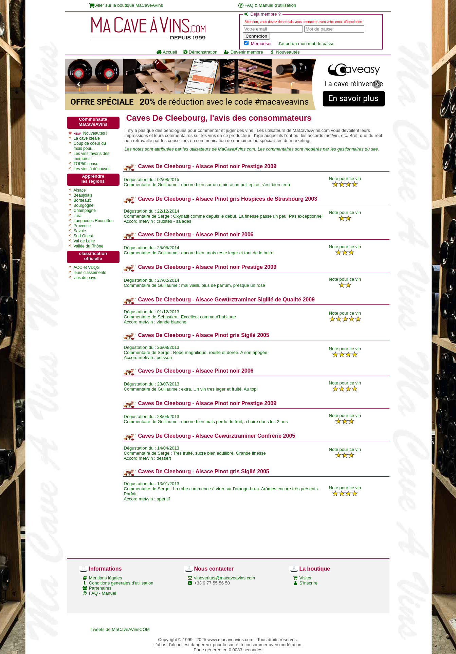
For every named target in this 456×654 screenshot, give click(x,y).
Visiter (305, 577)
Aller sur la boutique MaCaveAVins (126, 5)
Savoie (80, 231)
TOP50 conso (86, 163)
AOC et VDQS (87, 267)
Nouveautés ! (95, 133)
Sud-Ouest (83, 236)
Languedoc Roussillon (94, 220)
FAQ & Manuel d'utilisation (267, 5)
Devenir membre (243, 52)
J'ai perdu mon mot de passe (306, 43)
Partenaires (100, 588)
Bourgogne (84, 205)
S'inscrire (308, 583)
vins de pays (85, 277)
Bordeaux (82, 200)
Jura (77, 215)
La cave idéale (87, 138)
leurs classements (90, 272)
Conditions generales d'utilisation (121, 583)
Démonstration (200, 52)
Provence (82, 225)
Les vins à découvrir (92, 168)
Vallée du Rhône (89, 246)
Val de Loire (84, 241)
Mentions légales (105, 577)
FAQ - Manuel (102, 593)
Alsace (80, 190)
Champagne (85, 210)
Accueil (166, 52)
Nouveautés (284, 52)
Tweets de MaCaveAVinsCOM (120, 629)
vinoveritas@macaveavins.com (224, 577)
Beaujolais (83, 195)
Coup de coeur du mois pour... (90, 146)
